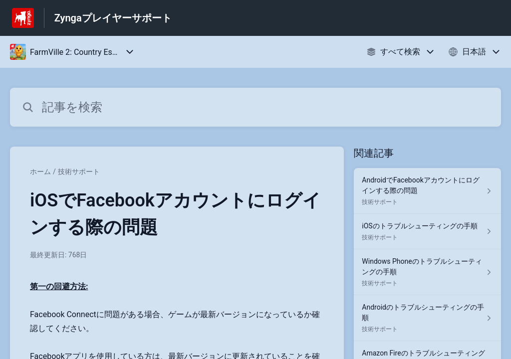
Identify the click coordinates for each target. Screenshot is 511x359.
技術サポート (79, 172)
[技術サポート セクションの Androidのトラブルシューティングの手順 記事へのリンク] (427, 318)
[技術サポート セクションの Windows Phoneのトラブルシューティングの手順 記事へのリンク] (427, 272)
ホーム (40, 172)
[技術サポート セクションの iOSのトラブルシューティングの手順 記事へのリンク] (427, 231)
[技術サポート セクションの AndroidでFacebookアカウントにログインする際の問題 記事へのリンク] (427, 191)
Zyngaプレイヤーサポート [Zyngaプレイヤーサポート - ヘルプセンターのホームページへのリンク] (113, 18)
